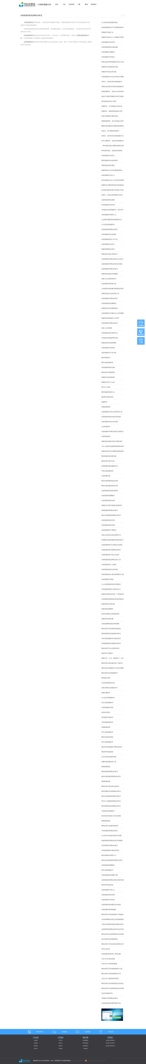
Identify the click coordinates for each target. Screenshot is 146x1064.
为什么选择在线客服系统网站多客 (112, 446)
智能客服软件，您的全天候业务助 (112, 91)
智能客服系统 (105, 407)
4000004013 (35, 1032)
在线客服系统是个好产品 (109, 239)
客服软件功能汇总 (107, 32)
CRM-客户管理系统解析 (109, 964)
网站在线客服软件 (107, 362)
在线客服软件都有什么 (108, 214)
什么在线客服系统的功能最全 (111, 584)
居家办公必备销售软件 (108, 279)
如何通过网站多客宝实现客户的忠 (112, 190)
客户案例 (60, 1048)
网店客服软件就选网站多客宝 (111, 791)
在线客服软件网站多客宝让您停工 (112, 259)
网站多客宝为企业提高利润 (110, 648)
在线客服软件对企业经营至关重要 (112, 76)
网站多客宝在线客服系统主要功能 (112, 934)
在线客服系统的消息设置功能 (111, 416)
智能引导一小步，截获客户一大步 (112, 658)
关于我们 (60, 1040)
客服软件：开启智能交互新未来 (111, 106)
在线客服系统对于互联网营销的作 (112, 27)
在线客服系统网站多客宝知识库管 (112, 929)
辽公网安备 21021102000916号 (94, 1060)
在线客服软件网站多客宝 (109, 269)
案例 (86, 4)
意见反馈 (106, 1032)
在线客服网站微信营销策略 (110, 623)
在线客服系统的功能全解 (109, 47)
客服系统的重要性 (107, 609)
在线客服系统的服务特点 (109, 466)
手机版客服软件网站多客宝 (110, 850)
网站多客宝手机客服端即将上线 (111, 968)
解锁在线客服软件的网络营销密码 (112, 126)
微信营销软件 (105, 357)
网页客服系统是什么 (108, 392)
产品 (64, 4)
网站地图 (85, 1048)
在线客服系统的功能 (108, 367)
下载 (78, 4)
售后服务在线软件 (107, 717)
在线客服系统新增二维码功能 (111, 954)
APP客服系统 (85, 1043)
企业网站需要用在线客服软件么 (111, 219)
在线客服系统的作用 (108, 520)
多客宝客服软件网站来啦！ (110, 116)
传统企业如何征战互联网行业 (111, 535)
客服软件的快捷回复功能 (109, 67)
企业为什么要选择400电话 (110, 978)
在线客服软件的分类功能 (109, 421)
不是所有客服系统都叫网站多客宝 (112, 924)
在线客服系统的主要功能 (109, 569)
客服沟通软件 (105, 692)
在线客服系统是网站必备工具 (111, 559)
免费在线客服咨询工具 (108, 761)
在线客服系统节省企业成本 (110, 554)
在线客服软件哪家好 (108, 52)
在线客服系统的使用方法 (109, 333)
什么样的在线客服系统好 (109, 22)
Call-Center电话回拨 (108, 959)
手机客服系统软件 (107, 722)
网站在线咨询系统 (107, 737)
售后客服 (82, 1032)
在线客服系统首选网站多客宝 (111, 550)
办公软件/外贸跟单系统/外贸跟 (111, 835)
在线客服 (59, 1032)
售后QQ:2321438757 (110, 1043)
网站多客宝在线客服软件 (109, 673)
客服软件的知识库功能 (108, 72)
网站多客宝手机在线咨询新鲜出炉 (112, 944)
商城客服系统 (105, 727)
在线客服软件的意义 (108, 155)
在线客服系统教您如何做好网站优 (112, 599)
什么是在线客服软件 (108, 224)
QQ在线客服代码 (107, 993)
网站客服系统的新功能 (108, 456)
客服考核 (36, 1045)
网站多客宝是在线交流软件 (110, 786)
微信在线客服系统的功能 (109, 481)
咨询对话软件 (105, 712)
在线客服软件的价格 (108, 347)
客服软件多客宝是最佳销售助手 (111, 505)
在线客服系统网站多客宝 (109, 229)
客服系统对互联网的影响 (109, 308)
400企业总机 (105, 949)
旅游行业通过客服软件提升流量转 (112, 96)
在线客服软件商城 (107, 579)
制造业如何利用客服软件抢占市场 (112, 62)
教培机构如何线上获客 (108, 101)
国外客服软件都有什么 (108, 855)
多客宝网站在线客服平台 (109, 688)
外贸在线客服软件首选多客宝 (111, 638)
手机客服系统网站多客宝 (109, 830)
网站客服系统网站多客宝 (109, 771)
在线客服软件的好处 (108, 899)
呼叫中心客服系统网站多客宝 (111, 801)
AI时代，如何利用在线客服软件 (111, 81)
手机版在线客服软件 (108, 811)
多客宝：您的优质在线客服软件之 (112, 136)
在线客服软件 (85, 1045)
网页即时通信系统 (107, 885)
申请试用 (71, 4)
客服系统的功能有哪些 (108, 343)
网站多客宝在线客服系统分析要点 (112, 983)
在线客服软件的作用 (108, 42)
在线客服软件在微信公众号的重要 (112, 313)
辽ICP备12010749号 (77, 1060)
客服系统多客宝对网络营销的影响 (112, 451)
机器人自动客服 (106, 328)
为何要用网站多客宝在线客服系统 (112, 919)
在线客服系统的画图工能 (109, 875)
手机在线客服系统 (107, 471)
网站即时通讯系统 (107, 397)
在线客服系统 (28, 22)
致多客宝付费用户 (107, 653)
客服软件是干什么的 (108, 382)
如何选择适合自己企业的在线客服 (112, 180)
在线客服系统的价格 (108, 500)
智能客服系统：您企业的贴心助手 (112, 121)
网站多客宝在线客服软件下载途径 (112, 914)
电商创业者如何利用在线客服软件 (112, 86)
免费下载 (60, 1045)
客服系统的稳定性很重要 (109, 274)
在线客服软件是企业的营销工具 (111, 412)
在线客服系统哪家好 (108, 495)
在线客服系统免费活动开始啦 (111, 904)
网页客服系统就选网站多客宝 (111, 806)
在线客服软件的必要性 (108, 234)
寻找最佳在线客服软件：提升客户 (112, 210)
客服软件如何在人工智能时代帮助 (112, 37)
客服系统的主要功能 (108, 604)
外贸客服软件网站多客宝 (109, 845)
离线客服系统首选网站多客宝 (111, 633)
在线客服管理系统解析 (108, 909)
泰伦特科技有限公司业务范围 (111, 816)
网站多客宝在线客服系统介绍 (111, 973)
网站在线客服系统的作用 (109, 485)
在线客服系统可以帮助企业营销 (111, 545)
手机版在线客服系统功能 (109, 338)
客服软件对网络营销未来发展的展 (112, 185)
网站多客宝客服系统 (108, 372)
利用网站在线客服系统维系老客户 (112, 540)
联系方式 (60, 1043)
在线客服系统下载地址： (109, 530)
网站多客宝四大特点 (108, 461)
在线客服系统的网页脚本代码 (111, 1003)
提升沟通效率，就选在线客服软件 (112, 141)
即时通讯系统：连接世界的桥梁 (111, 150)
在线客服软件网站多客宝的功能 (111, 264)
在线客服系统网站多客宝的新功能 (112, 880)
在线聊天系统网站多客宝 (109, 998)
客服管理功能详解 (107, 619)
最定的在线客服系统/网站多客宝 (112, 860)
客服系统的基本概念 (108, 165)
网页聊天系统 (105, 678)
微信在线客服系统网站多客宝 (111, 515)
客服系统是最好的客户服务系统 (111, 441)
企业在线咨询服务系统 (108, 757)
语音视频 (36, 1043)
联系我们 (93, 4)
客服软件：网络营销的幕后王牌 (111, 111)
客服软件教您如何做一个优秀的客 (112, 594)
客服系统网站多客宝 (108, 249)
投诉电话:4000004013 (110, 1045)
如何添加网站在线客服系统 (110, 614)
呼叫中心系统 (105, 387)
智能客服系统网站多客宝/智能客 (112, 840)
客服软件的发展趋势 (108, 377)
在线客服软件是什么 (108, 175)
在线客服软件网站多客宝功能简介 (112, 431)
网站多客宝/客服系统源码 (109, 826)
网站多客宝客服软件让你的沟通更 (112, 668)
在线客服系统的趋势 (108, 200)
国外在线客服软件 (107, 870)
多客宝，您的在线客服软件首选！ (112, 195)
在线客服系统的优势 (108, 525)
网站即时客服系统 (107, 752)
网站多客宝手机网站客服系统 (111, 628)
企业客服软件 (105, 426)
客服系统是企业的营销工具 (110, 293)
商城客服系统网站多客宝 (109, 510)
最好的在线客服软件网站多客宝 (111, 747)
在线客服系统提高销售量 (109, 490)
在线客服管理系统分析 (108, 283)
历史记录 (36, 1048)
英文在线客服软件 (107, 702)
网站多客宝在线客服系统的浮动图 (112, 988)
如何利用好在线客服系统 (109, 939)
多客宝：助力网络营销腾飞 (110, 131)
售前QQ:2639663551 (110, 1040)
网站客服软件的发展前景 (109, 160)
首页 (56, 4)
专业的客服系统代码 (108, 683)
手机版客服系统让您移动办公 (111, 589)
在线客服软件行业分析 (108, 352)
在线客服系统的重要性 (108, 303)
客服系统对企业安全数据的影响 (111, 170)
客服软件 (104, 402)
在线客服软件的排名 (108, 57)
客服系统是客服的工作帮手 (110, 318)
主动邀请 (36, 1040)
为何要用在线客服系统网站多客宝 (112, 288)
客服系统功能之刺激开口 (109, 254)
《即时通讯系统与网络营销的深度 (112, 145)
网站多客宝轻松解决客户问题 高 (112, 663)
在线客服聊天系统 (107, 707)
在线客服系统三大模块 (108, 564)
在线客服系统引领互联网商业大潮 (112, 574)
